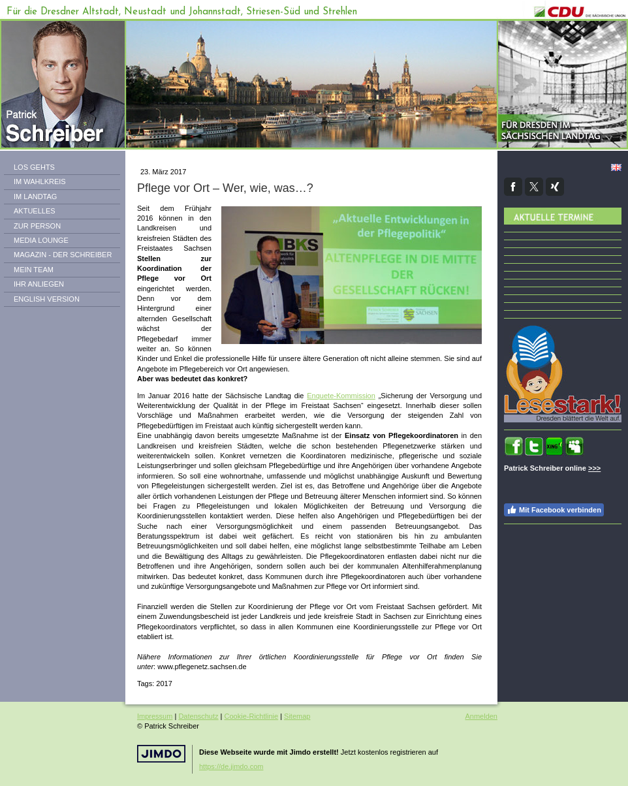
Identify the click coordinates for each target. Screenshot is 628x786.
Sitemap (297, 716)
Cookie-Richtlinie (252, 716)
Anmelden (481, 716)
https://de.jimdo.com (231, 766)
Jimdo (161, 753)
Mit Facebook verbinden (554, 510)
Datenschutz (198, 716)
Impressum (154, 716)
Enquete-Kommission (341, 396)
